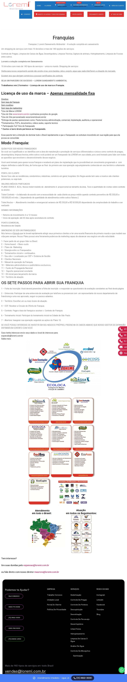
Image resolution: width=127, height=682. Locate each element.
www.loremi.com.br (21, 114)
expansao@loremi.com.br (36, 565)
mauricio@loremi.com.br (46, 572)
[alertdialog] (63, 678)
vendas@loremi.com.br (25, 671)
